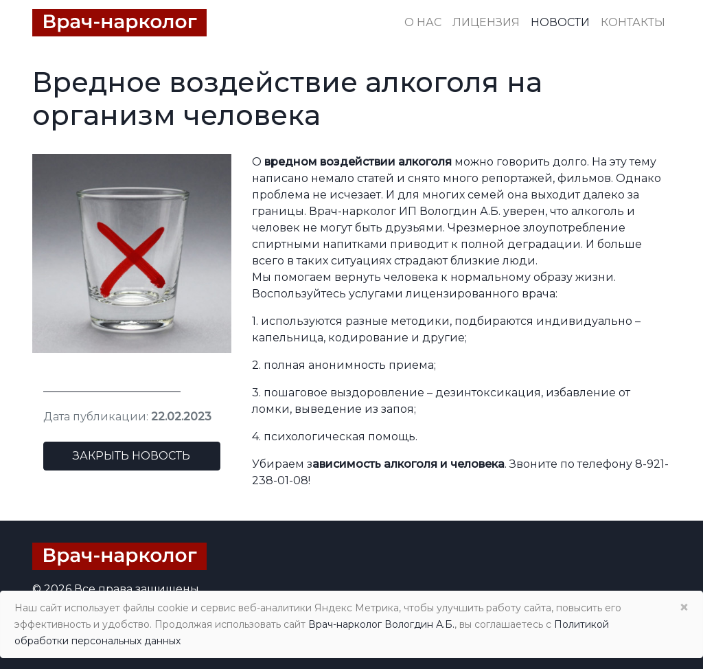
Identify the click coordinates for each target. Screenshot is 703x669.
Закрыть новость (131, 455)
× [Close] (684, 607)
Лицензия (486, 22)
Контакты (633, 22)
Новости (560, 22)
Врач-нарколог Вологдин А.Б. (381, 624)
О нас (422, 22)
